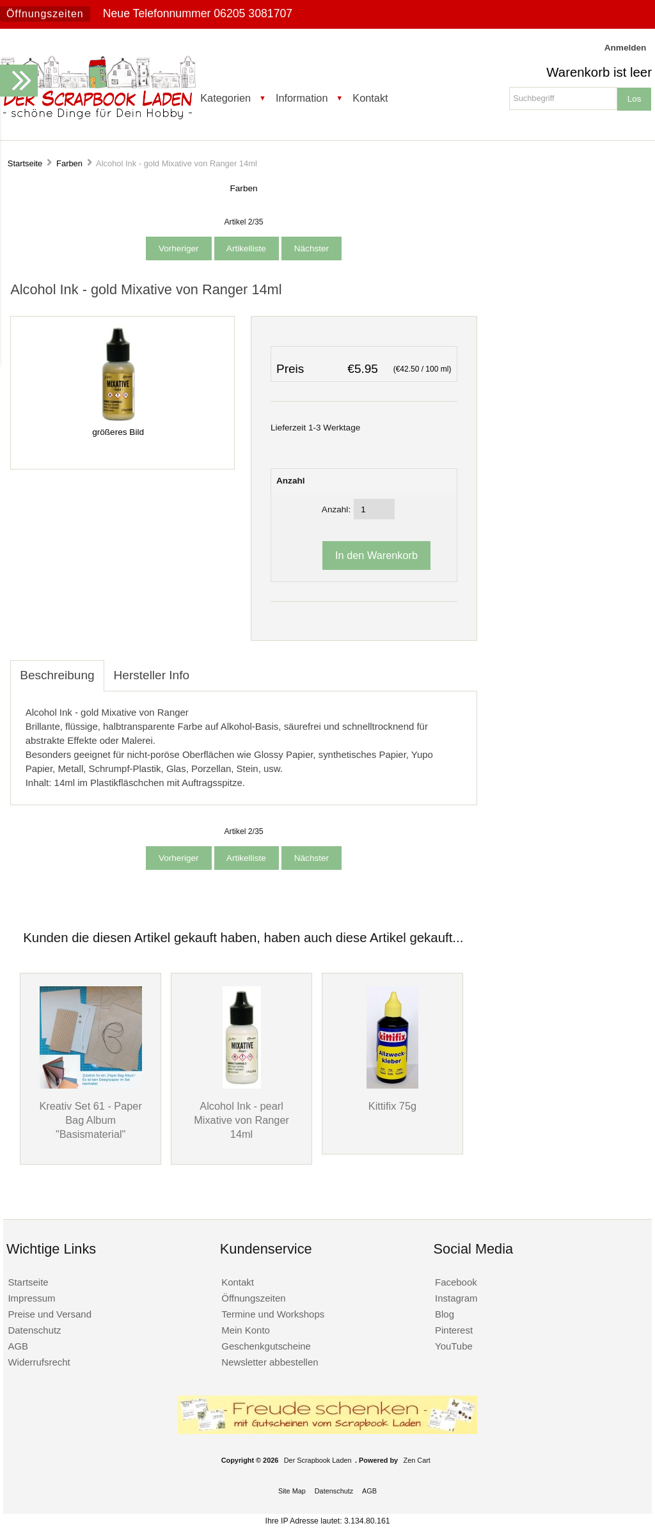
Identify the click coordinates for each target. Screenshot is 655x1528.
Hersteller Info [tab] (151, 675)
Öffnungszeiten (45, 13)
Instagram (456, 1298)
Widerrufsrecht (39, 1362)
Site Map (292, 1491)
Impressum (31, 1298)
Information (302, 98)
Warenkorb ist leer (599, 72)
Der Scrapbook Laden (318, 1460)
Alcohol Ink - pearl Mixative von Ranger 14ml (241, 1120)
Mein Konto (245, 1330)
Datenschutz (34, 1330)
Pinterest (454, 1330)
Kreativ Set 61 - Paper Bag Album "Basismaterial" (90, 1120)
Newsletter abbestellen (269, 1362)
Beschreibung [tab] (57, 675)
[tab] (208, 668)
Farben (69, 163)
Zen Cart (417, 1460)
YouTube (454, 1346)
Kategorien (225, 98)
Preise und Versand (49, 1314)
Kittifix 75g (392, 1106)
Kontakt (370, 98)
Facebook (456, 1282)
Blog (444, 1314)
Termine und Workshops (272, 1314)
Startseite (25, 163)
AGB (18, 1346)
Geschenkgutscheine (266, 1346)
